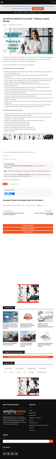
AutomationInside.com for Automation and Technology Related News (28, 171)
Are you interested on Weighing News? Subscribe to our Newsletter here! (28, 358)
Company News (31, 370)
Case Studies (42, 370)
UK (25, 373)
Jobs (18, 184)
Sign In (24, 205)
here (34, 152)
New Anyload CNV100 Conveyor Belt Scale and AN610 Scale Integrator (45, 346)
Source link (6, 156)
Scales (18, 373)
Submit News (32, 417)
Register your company (35, 419)
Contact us (30, 176)
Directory (31, 422)
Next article (49, 211)
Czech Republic (12, 184)
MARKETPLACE (32, 414)
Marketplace (8, 168)
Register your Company (28, 229)
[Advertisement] (29, 145)
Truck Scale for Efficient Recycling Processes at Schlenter (26, 346)
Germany (31, 373)
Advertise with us (33, 424)
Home (30, 412)
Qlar (5, 25)
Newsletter (26, 13)
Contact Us (32, 431)
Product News (8, 370)
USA (5, 373)
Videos (12, 373)
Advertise (20, 13)
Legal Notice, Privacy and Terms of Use (39, 427)
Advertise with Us (28, 233)
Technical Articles (42, 373)
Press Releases (19, 370)
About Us (31, 429)
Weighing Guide (33, 13)
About (15, 13)
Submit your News (28, 226)
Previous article (8, 211)
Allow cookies (38, 8)
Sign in (53, 2)
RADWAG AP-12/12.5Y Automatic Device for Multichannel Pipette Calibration (45, 327)
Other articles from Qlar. (9, 159)
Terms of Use (27, 8)
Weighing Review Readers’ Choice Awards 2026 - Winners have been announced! (27, 327)
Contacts (40, 13)
